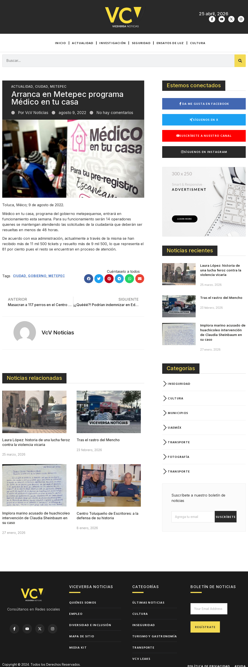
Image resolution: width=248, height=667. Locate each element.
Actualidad (82, 42)
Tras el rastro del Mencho (98, 440)
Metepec (58, 86)
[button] (88, 278)
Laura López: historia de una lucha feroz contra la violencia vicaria (36, 442)
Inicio (60, 42)
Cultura (197, 42)
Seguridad (141, 42)
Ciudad (41, 86)
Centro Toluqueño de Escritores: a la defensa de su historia (107, 515)
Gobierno (37, 276)
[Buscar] (240, 60)
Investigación (112, 42)
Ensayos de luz (170, 42)
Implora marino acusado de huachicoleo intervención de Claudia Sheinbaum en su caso (36, 518)
